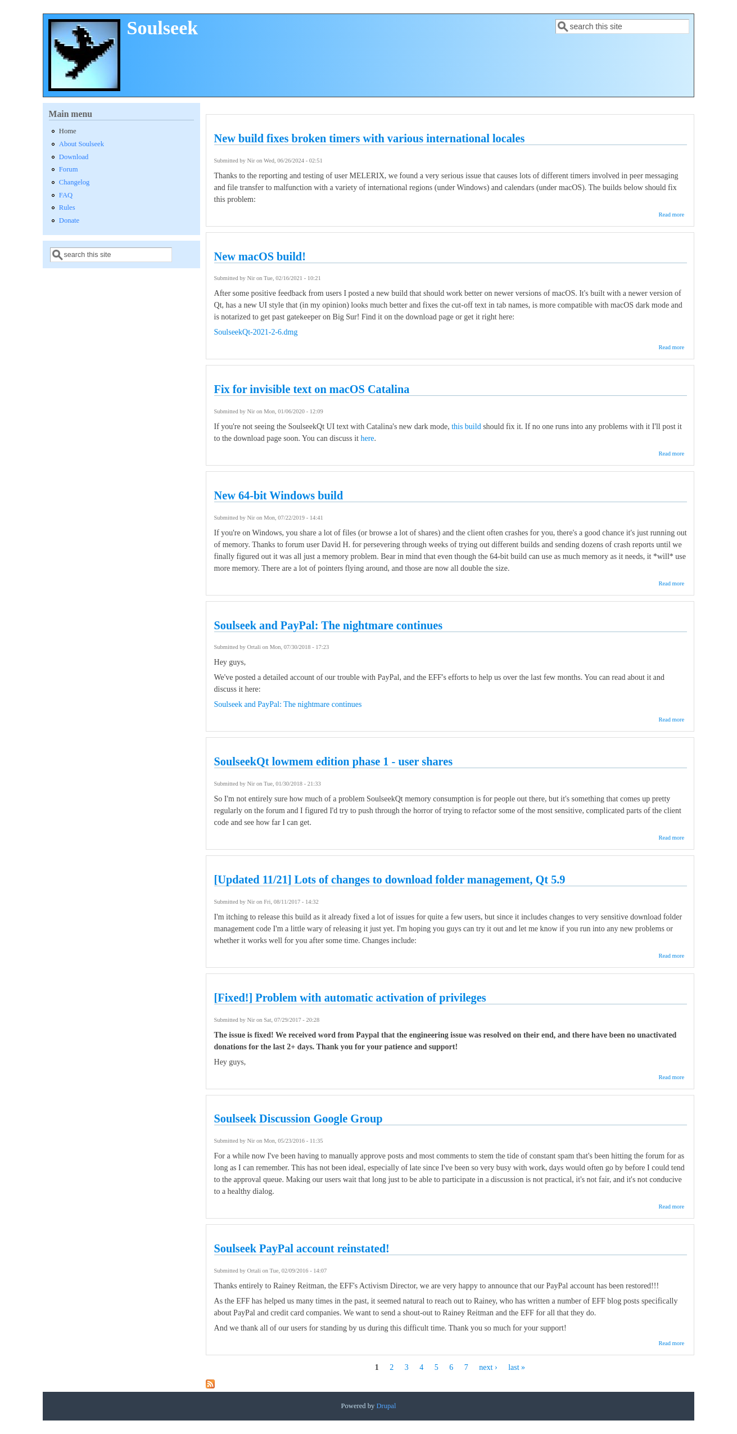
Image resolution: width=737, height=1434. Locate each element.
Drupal (386, 1406)
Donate (69, 220)
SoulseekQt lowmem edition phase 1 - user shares (333, 761)
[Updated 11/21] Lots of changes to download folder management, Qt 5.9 (390, 879)
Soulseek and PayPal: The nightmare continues (328, 625)
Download (73, 157)
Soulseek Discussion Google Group (298, 1118)
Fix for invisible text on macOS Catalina (312, 389)
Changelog (74, 182)
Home (67, 131)
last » (516, 1367)
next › (488, 1367)
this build (466, 426)
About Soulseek (81, 144)
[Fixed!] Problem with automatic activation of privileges (350, 997)
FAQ (66, 195)
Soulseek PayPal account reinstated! (302, 1248)
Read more (671, 214)
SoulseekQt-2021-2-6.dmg (256, 332)
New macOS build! (260, 256)
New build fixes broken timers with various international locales (369, 138)
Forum (68, 169)
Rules (67, 207)
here (367, 438)
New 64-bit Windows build (278, 495)
